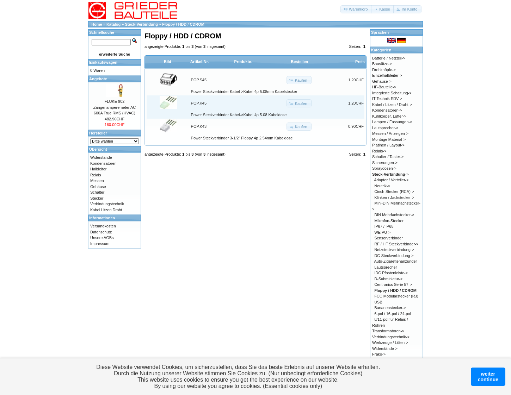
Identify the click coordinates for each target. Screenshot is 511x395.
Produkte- (243, 61)
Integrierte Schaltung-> (392, 93)
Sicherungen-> (385, 163)
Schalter (97, 192)
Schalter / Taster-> (388, 157)
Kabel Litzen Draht (106, 210)
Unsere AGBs (102, 238)
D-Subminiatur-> (388, 279)
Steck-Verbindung (141, 24)
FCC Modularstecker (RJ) (396, 296)
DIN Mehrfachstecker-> (394, 215)
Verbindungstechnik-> (391, 337)
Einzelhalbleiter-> (387, 75)
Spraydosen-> (384, 168)
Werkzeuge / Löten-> (390, 342)
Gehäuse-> (382, 81)
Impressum (99, 244)
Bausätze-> (382, 64)
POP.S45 (199, 80)
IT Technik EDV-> (387, 98)
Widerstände (101, 157)
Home (96, 24)
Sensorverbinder (388, 238)
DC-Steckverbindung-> (394, 255)
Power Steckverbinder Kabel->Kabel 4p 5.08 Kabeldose (239, 115)
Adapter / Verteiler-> (391, 180)
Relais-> (379, 151)
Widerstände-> (385, 348)
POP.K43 (199, 126)
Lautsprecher (385, 267)
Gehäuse (98, 186)
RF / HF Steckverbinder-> (396, 244)
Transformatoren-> (388, 331)
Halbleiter (98, 169)
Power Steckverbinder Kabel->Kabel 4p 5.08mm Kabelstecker (244, 91)
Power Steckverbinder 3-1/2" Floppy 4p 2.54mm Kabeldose (242, 138)
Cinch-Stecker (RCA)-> (394, 191)
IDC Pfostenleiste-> (391, 273)
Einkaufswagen (103, 62)
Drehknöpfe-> (384, 70)
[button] (356, 9)
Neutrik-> (382, 186)
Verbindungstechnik (107, 204)
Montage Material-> (389, 139)
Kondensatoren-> (387, 110)
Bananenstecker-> (390, 308)
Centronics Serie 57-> (393, 284)
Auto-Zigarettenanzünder (395, 261)
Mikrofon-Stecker (389, 221)
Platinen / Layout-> (388, 145)
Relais (95, 175)
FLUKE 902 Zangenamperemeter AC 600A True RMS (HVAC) (114, 107)
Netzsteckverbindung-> (394, 249)
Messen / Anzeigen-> (390, 133)
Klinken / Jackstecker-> (394, 197)
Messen (97, 180)
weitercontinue (488, 376)
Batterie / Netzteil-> (388, 58)
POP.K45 (199, 103)
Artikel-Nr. (199, 61)
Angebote (98, 79)
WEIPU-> (382, 232)
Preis (360, 61)
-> (390, 174)
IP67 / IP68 (383, 226)
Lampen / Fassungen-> (392, 122)
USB (378, 302)
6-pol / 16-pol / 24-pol (392, 314)
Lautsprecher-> (385, 128)
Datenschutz (101, 232)
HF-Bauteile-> (384, 87)
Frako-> (379, 354)
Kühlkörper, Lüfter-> (389, 116)
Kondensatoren (103, 163)
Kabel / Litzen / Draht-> (392, 104)
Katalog (113, 24)
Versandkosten (103, 226)
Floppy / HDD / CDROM (183, 24)
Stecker (96, 198)
